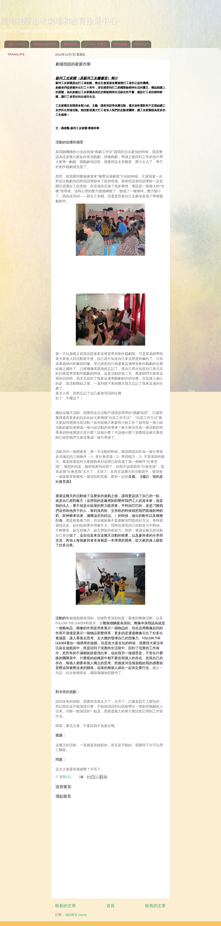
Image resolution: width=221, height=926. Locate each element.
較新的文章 (65, 905)
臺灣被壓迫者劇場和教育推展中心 (58, 20)
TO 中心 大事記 (95, 44)
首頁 (110, 905)
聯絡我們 (141, 44)
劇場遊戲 (70, 44)
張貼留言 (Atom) (76, 914)
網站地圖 (120, 44)
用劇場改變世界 (44, 44)
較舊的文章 (155, 905)
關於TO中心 (17, 44)
